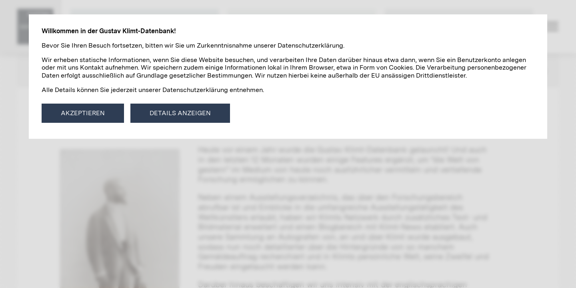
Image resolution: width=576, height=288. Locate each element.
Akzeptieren (83, 113)
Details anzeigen (180, 113)
